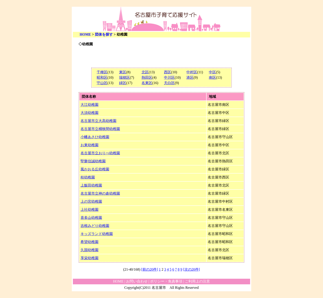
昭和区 (102, 77)
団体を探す (104, 34)
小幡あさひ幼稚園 (95, 137)
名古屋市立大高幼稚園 (98, 121)
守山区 (102, 83)
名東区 (147, 83)
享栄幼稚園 (89, 258)
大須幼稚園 (89, 113)
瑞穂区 (124, 77)
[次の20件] (191, 269)
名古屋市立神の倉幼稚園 (100, 193)
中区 (212, 72)
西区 (167, 72)
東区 (122, 72)
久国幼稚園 (89, 250)
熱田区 (147, 77)
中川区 (169, 77)
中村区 (191, 72)
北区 (145, 72)
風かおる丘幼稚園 (95, 169)
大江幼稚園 (89, 105)
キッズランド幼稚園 (97, 234)
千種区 (102, 72)
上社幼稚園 (89, 209)
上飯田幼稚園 (91, 185)
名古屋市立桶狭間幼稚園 (100, 129)
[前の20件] (149, 269)
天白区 (169, 83)
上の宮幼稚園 (91, 201)
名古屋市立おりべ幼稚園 (100, 153)
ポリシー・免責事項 (166, 281)
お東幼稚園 (89, 145)
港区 (190, 77)
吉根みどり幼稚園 (95, 226)
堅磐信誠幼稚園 (93, 161)
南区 (212, 77)
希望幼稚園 (89, 242)
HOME (85, 34)
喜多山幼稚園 (91, 218)
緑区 (122, 83)
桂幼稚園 (88, 177)
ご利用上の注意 (197, 281)
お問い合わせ (137, 281)
